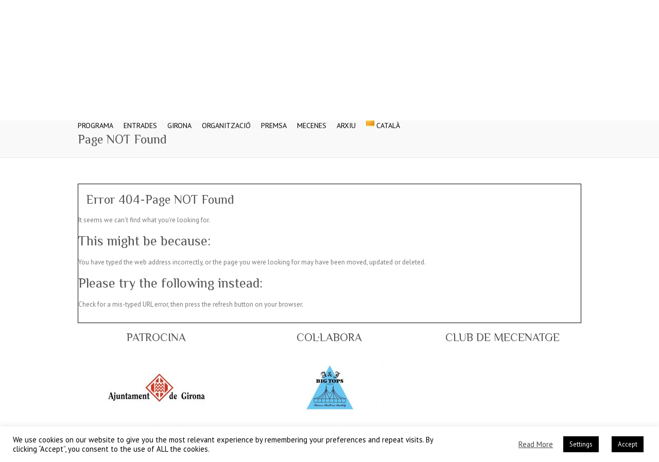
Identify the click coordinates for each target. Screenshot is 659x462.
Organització (226, 119)
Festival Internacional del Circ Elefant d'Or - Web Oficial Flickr (573, 7)
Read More (535, 444)
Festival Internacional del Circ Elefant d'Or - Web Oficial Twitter (527, 7)
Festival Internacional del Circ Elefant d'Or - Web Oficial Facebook (511, 7)
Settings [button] (581, 444)
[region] (156, 387)
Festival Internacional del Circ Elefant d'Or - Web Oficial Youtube (558, 7)
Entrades (140, 119)
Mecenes (311, 119)
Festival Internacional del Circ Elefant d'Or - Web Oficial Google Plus (542, 7)
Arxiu (346, 119)
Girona (179, 119)
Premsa (274, 119)
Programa (95, 119)
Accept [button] (627, 444)
